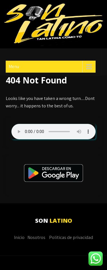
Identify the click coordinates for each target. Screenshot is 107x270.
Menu (14, 66)
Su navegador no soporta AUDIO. (53, 131)
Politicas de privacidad (71, 237)
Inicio (19, 237)
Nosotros (36, 237)
